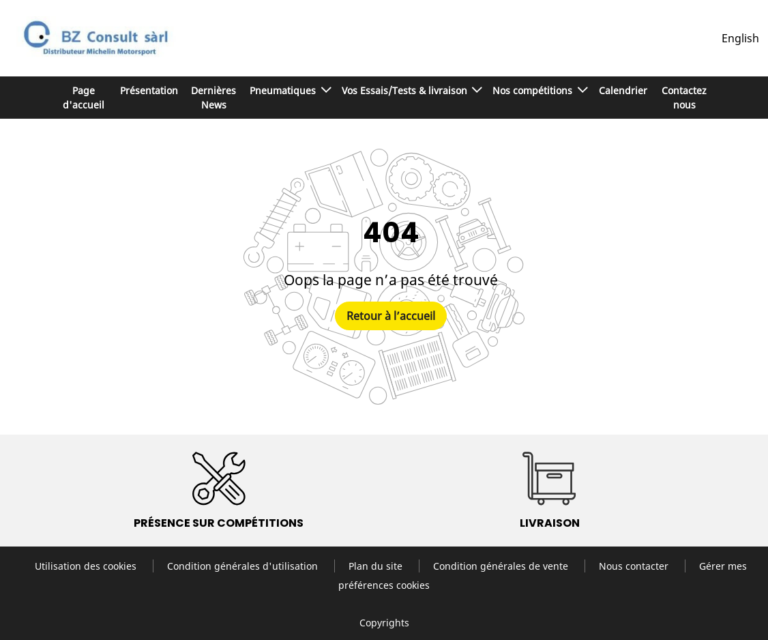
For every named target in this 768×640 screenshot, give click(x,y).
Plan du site (377, 565)
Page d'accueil (83, 97)
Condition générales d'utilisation (244, 565)
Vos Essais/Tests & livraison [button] (406, 90)
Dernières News (213, 97)
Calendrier (623, 90)
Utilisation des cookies (87, 565)
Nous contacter (635, 565)
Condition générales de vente (502, 565)
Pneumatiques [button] (284, 90)
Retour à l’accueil (390, 315)
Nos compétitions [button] (533, 90)
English (740, 38)
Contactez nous (684, 97)
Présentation (149, 90)
